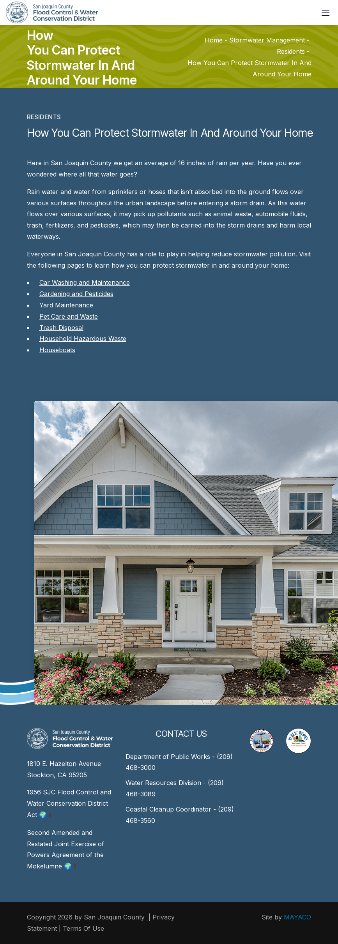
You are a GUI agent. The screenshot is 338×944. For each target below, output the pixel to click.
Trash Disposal (61, 328)
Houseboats (57, 350)
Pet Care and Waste (68, 316)
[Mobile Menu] (325, 12)
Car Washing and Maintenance (84, 282)
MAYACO (297, 917)
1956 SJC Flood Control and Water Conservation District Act (69, 803)
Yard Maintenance (66, 305)
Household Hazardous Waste (82, 338)
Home (214, 40)
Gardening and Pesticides (76, 294)
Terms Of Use (83, 928)
